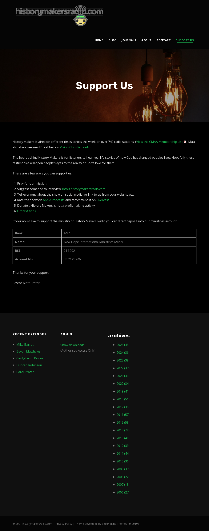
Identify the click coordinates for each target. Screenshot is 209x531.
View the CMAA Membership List (159, 142)
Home (99, 40)
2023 (123, 360)
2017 (123, 407)
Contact (164, 40)
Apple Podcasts (54, 200)
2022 (123, 368)
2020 (123, 383)
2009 (123, 469)
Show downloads (72, 345)
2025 (123, 345)
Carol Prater (25, 372)
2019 (123, 391)
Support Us (185, 40)
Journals (129, 40)
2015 (123, 422)
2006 (123, 492)
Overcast (102, 200)
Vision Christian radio (75, 147)
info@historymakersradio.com (83, 189)
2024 (123, 352)
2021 (123, 376)
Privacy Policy (63, 523)
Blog (112, 40)
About (146, 40)
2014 (123, 430)
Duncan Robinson (29, 365)
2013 (123, 438)
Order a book (26, 211)
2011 (123, 453)
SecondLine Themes (114, 523)
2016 (123, 415)
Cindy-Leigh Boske (29, 358)
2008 (123, 477)
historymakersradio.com (37, 523)
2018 (123, 399)
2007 (123, 484)
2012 (123, 446)
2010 (123, 461)
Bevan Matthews (28, 351)
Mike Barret (25, 344)
